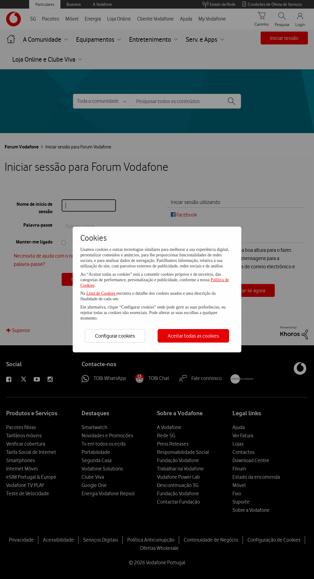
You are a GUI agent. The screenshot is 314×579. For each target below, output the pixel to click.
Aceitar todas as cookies (193, 336)
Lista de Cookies (101, 293)
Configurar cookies (115, 336)
